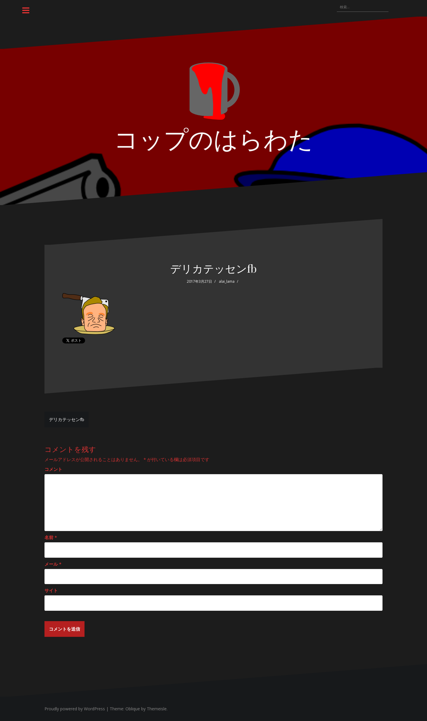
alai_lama (227, 281)
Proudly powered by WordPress (74, 709)
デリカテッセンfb (66, 419)
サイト (51, 590)
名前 (50, 537)
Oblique (132, 709)
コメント (53, 469)
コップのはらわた (213, 138)
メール (52, 564)
